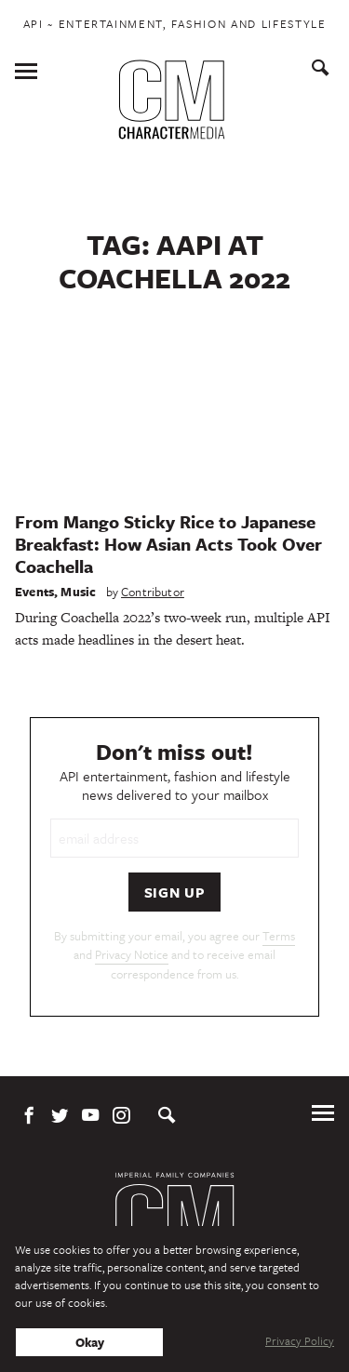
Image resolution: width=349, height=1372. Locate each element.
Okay (89, 1342)
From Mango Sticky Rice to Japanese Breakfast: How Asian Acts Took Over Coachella (168, 544)
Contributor (152, 591)
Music (78, 591)
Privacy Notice (131, 954)
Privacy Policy (299, 1340)
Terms (278, 935)
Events (34, 591)
